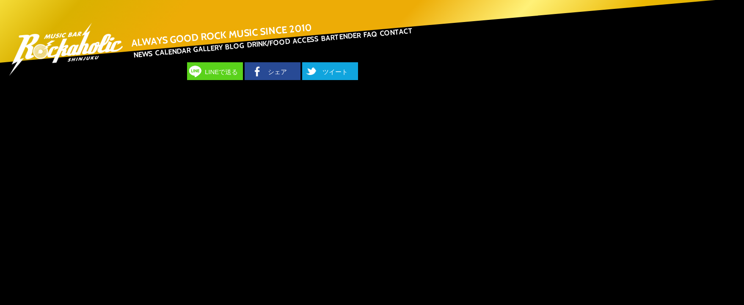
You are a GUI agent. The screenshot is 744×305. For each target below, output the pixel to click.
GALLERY (208, 48)
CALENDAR (173, 51)
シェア (277, 71)
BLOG (235, 46)
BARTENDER (341, 37)
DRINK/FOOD (268, 43)
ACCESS (305, 39)
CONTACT (396, 32)
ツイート (335, 71)
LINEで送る (221, 71)
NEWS (143, 54)
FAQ (370, 34)
